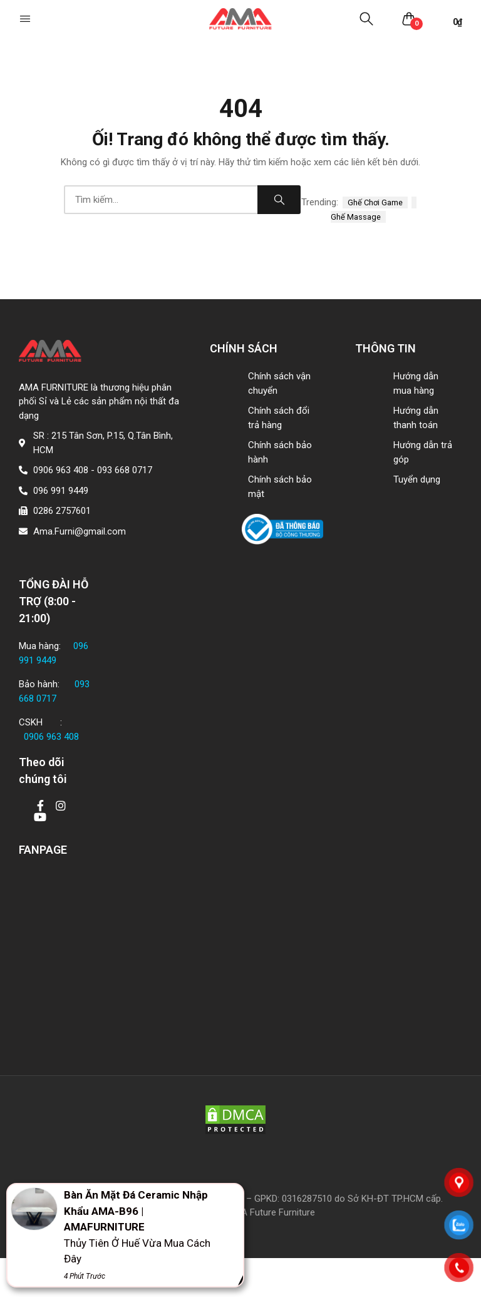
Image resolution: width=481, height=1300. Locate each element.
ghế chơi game (375, 202)
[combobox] (161, 199)
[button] (26, 18)
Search (279, 199)
